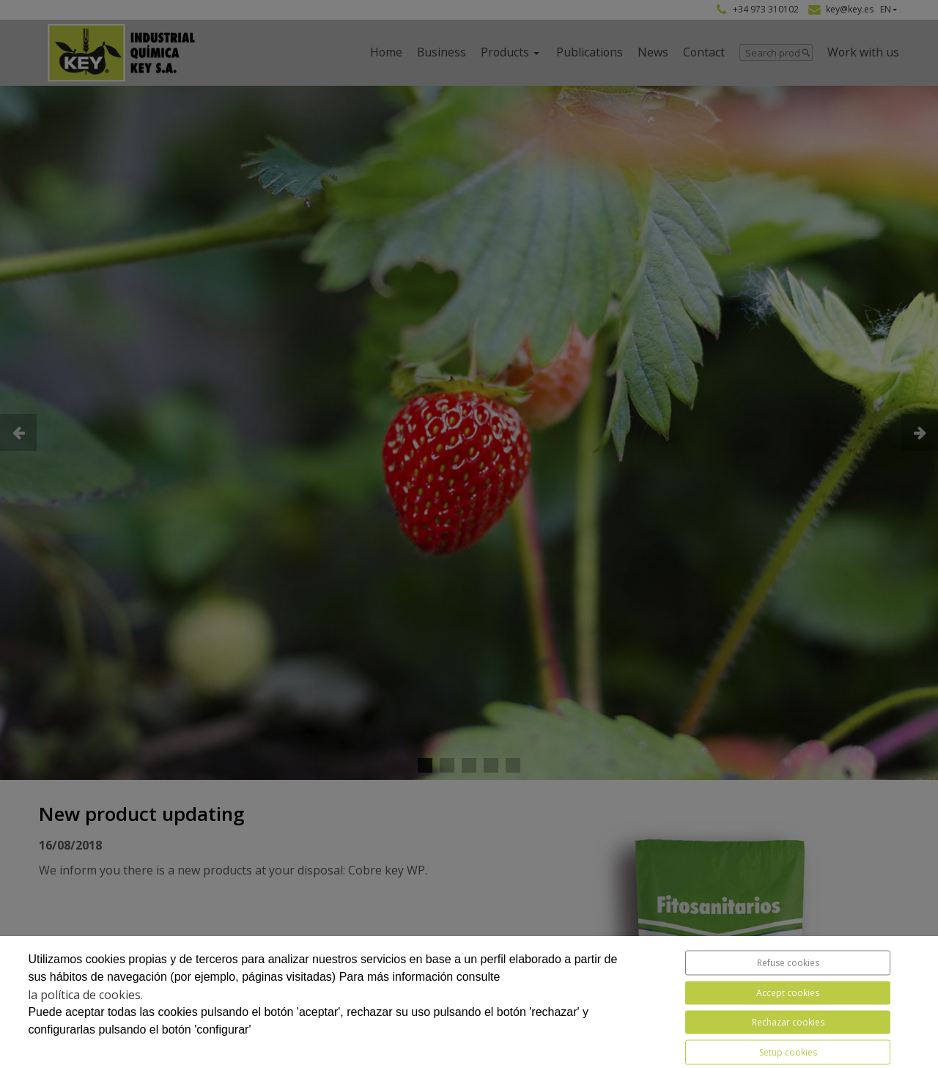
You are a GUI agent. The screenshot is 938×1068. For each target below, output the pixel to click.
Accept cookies (787, 993)
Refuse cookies (788, 963)
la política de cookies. (85, 995)
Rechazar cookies (788, 1022)
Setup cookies (788, 1052)
